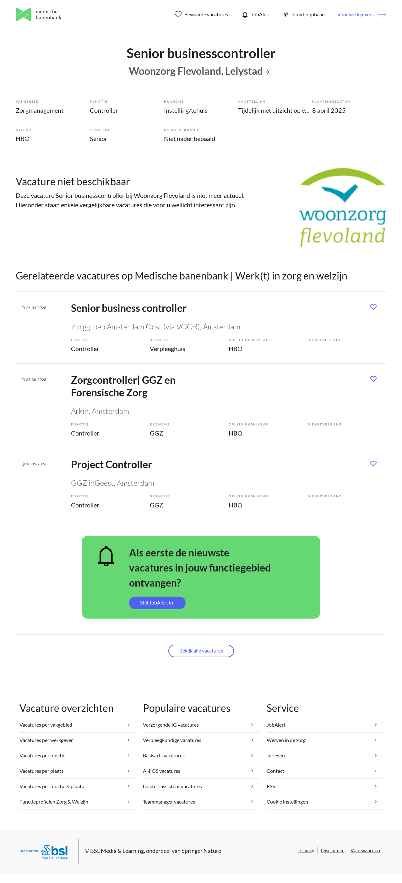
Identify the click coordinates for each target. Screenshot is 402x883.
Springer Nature (201, 850)
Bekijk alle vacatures (201, 650)
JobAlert (255, 14)
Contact (275, 771)
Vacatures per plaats (41, 771)
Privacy (306, 850)
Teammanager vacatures (169, 801)
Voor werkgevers (355, 14)
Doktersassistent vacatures (172, 786)
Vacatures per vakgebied (45, 725)
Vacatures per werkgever (46, 740)
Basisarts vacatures (164, 755)
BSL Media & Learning (117, 850)
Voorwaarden (365, 850)
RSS (271, 786)
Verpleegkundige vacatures (172, 740)
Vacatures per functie (42, 755)
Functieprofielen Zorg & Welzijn (53, 801)
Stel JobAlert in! (157, 602)
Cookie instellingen (287, 801)
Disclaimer (332, 850)
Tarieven (276, 755)
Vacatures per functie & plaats (51, 786)
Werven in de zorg (286, 740)
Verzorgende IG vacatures (171, 725)
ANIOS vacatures (161, 771)
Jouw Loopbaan (304, 14)
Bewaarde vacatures (201, 14)
